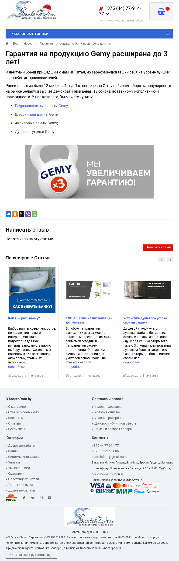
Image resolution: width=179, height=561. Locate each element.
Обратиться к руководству (30, 555)
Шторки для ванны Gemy (37, 114)
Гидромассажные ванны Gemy (41, 106)
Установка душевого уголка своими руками (145, 320)
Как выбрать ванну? (24, 318)
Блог (16, 43)
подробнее (16, 367)
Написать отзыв (158, 247)
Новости (30, 43)
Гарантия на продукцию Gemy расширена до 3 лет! (76, 43)
